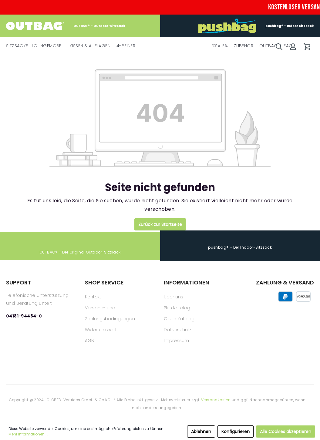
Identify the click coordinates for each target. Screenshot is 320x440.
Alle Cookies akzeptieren (285, 431)
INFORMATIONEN (186, 282)
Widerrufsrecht (101, 330)
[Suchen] (279, 46)
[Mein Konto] (293, 46)
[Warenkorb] (307, 46)
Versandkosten (216, 399)
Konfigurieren (235, 431)
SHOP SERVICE (104, 282)
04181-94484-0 (24, 316)
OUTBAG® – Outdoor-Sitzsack (65, 25)
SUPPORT (18, 282)
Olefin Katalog (179, 319)
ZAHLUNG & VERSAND (285, 282)
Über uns (173, 297)
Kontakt (93, 297)
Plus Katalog (177, 308)
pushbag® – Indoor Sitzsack (256, 25)
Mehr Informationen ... (28, 434)
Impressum (176, 341)
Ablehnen (201, 431)
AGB (89, 341)
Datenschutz (177, 330)
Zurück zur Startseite (160, 224)
